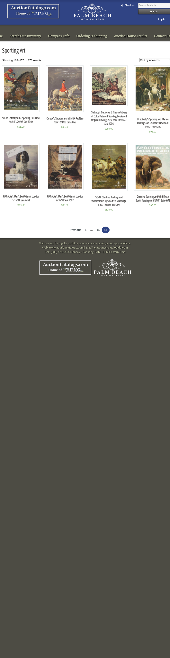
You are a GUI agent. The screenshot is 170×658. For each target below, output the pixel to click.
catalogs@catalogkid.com (111, 247)
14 (98, 229)
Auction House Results (130, 36)
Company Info (58, 36)
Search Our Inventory (25, 36)
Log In (161, 19)
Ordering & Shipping (91, 36)
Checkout (130, 5)
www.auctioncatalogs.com (66, 247)
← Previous (73, 229)
